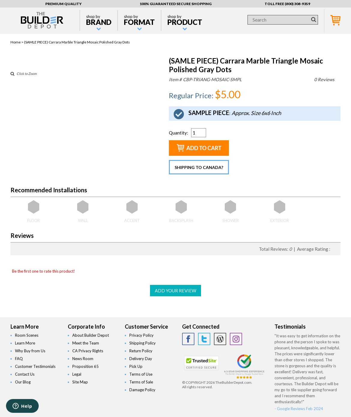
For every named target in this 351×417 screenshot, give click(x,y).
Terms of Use (140, 374)
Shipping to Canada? (199, 167)
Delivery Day (140, 358)
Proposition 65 (85, 366)
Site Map (80, 382)
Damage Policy (142, 389)
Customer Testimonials (35, 366)
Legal (76, 374)
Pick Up (135, 366)
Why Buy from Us (30, 350)
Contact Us (24, 374)
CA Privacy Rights (87, 350)
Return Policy (140, 350)
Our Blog (23, 382)
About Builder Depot (90, 335)
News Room (82, 358)
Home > (17, 42)
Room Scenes (26, 335)
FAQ (19, 358)
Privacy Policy (141, 335)
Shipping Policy (142, 343)
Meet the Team (85, 343)
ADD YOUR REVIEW (175, 290)
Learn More (25, 343)
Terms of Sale (141, 382)
